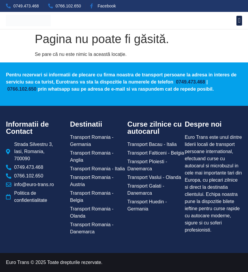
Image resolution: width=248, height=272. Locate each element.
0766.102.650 (21, 89)
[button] (239, 21)
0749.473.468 (190, 81)
